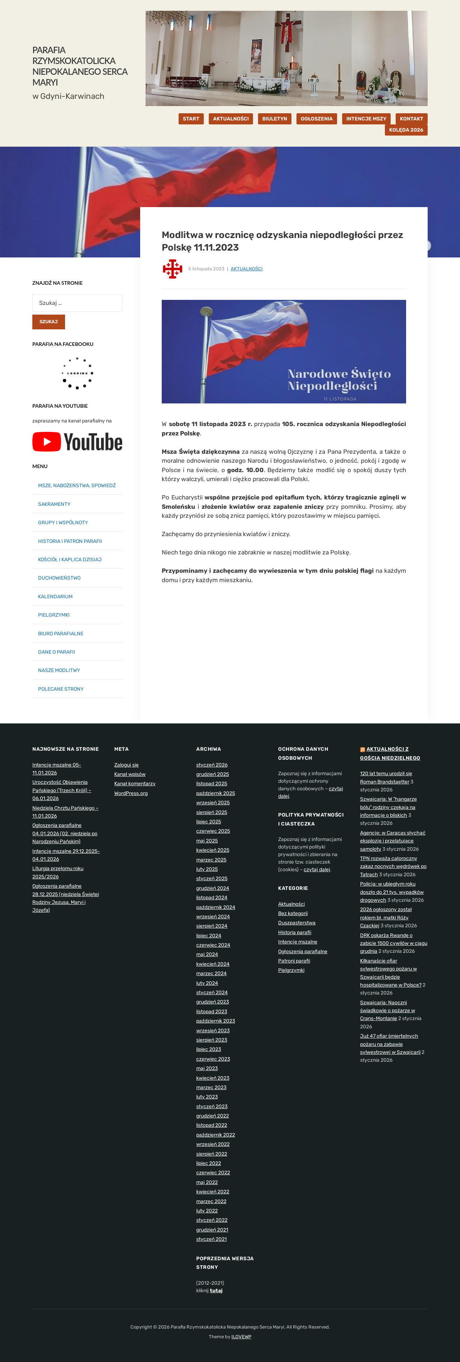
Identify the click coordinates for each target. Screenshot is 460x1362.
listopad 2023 (211, 1012)
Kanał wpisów (130, 774)
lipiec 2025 (208, 822)
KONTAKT (411, 119)
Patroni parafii (294, 961)
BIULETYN (274, 119)
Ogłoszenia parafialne (302, 952)
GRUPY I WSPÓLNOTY (63, 523)
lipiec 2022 (208, 1163)
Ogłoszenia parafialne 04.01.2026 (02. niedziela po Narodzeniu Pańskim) (64, 833)
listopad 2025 (211, 784)
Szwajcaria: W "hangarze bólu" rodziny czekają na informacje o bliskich (388, 807)
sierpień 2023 (211, 1040)
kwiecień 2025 (212, 850)
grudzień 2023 (212, 1002)
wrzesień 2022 (213, 1144)
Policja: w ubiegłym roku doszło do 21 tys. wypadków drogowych (392, 892)
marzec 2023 (211, 1087)
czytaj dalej (317, 870)
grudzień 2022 (212, 1116)
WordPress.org (131, 793)
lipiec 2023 (208, 1049)
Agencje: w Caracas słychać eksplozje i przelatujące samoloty (393, 841)
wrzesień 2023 (213, 1031)
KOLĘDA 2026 (406, 130)
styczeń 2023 (211, 1106)
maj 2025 (207, 841)
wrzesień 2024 (213, 917)
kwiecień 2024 (213, 964)
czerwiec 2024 (213, 945)
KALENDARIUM (55, 597)
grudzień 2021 (212, 1230)
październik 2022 (215, 1135)
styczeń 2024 (212, 992)
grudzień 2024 (212, 888)
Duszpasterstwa (297, 923)
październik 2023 (215, 1021)
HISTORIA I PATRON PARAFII (70, 541)
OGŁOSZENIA (317, 119)
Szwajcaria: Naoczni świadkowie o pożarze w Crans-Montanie (387, 1011)
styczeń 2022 (211, 1220)
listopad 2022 (211, 1125)
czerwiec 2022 (213, 1173)
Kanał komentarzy (135, 784)
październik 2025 (215, 793)
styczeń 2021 (211, 1239)
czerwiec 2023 (213, 1059)
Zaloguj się (126, 765)
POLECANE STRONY (61, 689)
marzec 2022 (211, 1201)
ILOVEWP (241, 1336)
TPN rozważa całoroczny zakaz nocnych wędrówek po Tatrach (393, 866)
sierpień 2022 (211, 1154)
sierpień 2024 (211, 926)
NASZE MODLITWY (59, 670)
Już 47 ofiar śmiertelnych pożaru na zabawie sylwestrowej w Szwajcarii (390, 1044)
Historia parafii (294, 932)
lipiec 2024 (208, 936)
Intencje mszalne (297, 942)
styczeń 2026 (211, 765)
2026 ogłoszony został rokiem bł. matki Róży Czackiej (386, 917)
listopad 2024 (211, 898)
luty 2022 (207, 1211)
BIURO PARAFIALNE (60, 634)
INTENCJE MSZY (366, 119)
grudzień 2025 (212, 774)
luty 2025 (207, 869)
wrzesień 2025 (213, 803)
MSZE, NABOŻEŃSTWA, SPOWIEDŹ (77, 486)
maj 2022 (207, 1182)
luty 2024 (207, 983)
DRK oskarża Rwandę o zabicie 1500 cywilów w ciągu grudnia (393, 943)
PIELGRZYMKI (54, 615)
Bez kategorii (293, 913)
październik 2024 (215, 907)
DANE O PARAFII (56, 652)
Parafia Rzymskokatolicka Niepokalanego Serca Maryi (79, 66)
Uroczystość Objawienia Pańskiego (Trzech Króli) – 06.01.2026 (61, 790)
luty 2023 (207, 1097)
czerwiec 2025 (213, 831)
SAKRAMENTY (54, 504)
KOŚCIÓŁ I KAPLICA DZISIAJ (70, 560)
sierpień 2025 (211, 812)
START (191, 119)
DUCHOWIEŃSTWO (59, 578)
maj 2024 (207, 954)
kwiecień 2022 (212, 1192)
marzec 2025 (211, 860)
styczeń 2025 (211, 879)
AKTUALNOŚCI (231, 119)
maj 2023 (207, 1068)
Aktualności (247, 268)
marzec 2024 (211, 973)
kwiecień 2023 (212, 1078)
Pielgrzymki (291, 970)
